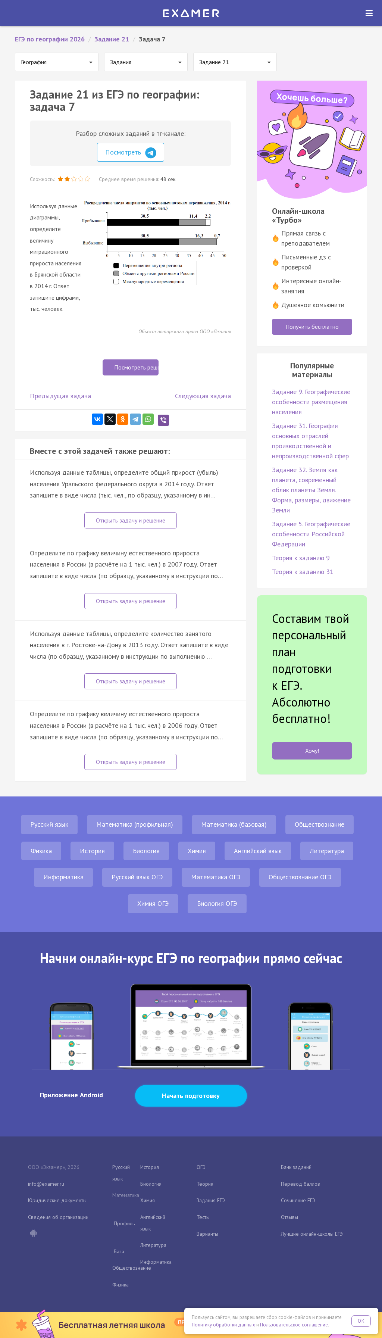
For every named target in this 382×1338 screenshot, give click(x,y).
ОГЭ (201, 1167)
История (92, 850)
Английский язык (258, 850)
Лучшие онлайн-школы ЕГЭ (312, 1234)
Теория (205, 1184)
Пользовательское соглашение (294, 1325)
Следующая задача (203, 396)
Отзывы (289, 1217)
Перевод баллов (300, 1184)
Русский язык (49, 824)
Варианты (207, 1234)
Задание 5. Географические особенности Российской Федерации (311, 534)
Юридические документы (57, 1200)
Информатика (63, 877)
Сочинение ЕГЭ (298, 1200)
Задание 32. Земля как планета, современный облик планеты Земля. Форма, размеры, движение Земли (311, 489)
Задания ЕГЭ (211, 1200)
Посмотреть (130, 153)
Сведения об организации (58, 1217)
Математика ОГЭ (216, 877)
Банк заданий (296, 1167)
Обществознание (319, 824)
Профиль (124, 1223)
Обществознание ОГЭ (300, 877)
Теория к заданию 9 (301, 557)
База (119, 1251)
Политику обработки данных (223, 1325)
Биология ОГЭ (217, 903)
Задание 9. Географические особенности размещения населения (311, 401)
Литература (327, 850)
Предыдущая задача (60, 396)
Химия (197, 850)
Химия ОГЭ (153, 903)
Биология (146, 850)
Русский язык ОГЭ (137, 877)
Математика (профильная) (134, 824)
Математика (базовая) (234, 824)
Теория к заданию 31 (303, 571)
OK (361, 1321)
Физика (41, 850)
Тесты (203, 1217)
